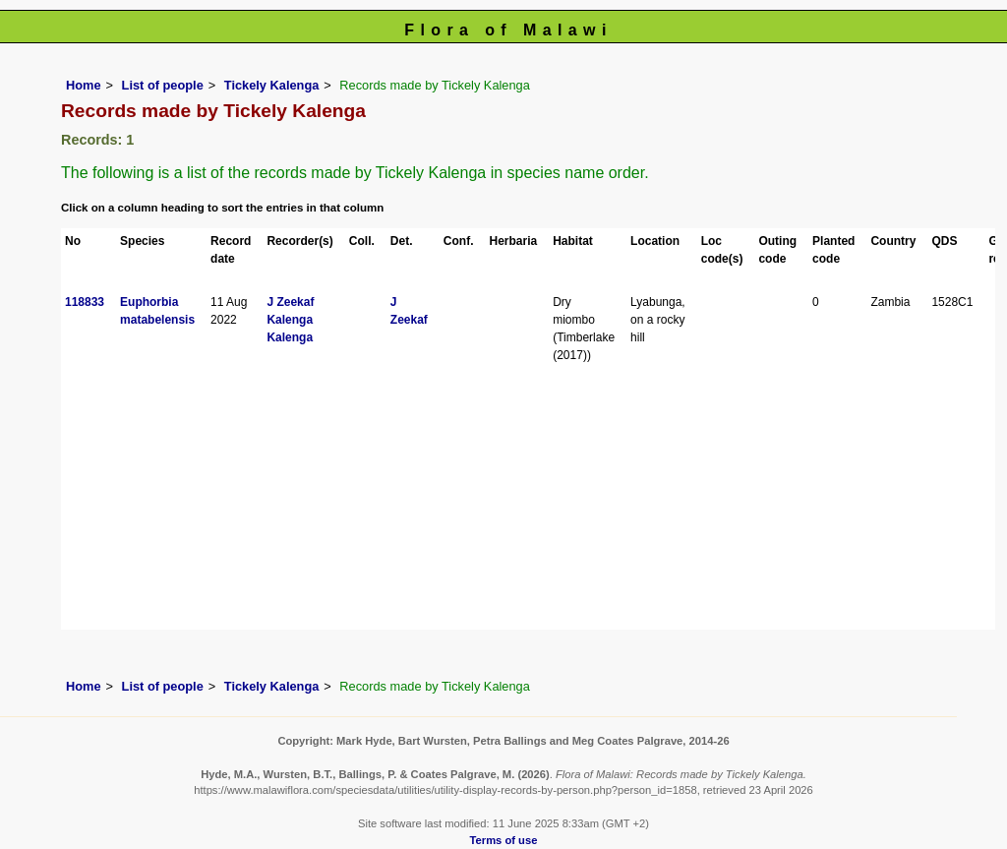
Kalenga (290, 320)
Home (83, 85)
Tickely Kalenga (272, 85)
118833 (84, 302)
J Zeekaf (290, 302)
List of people (163, 85)
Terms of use (504, 840)
